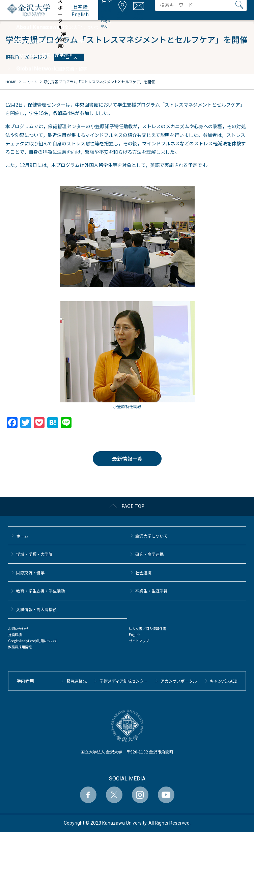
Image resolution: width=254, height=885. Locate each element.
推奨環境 (15, 634)
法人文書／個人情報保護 (147, 628)
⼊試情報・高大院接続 (36, 609)
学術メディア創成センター (124, 681)
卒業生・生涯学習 (151, 591)
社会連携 (143, 572)
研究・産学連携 (149, 554)
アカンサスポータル (179, 681)
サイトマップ (139, 640)
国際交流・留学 (30, 572)
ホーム (22, 536)
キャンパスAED (223, 681)
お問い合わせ (18, 628)
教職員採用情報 (20, 646)
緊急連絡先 (76, 681)
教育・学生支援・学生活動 (40, 591)
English (134, 634)
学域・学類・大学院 (34, 554)
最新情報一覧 (127, 458)
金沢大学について (151, 536)
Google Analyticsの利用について (32, 640)
